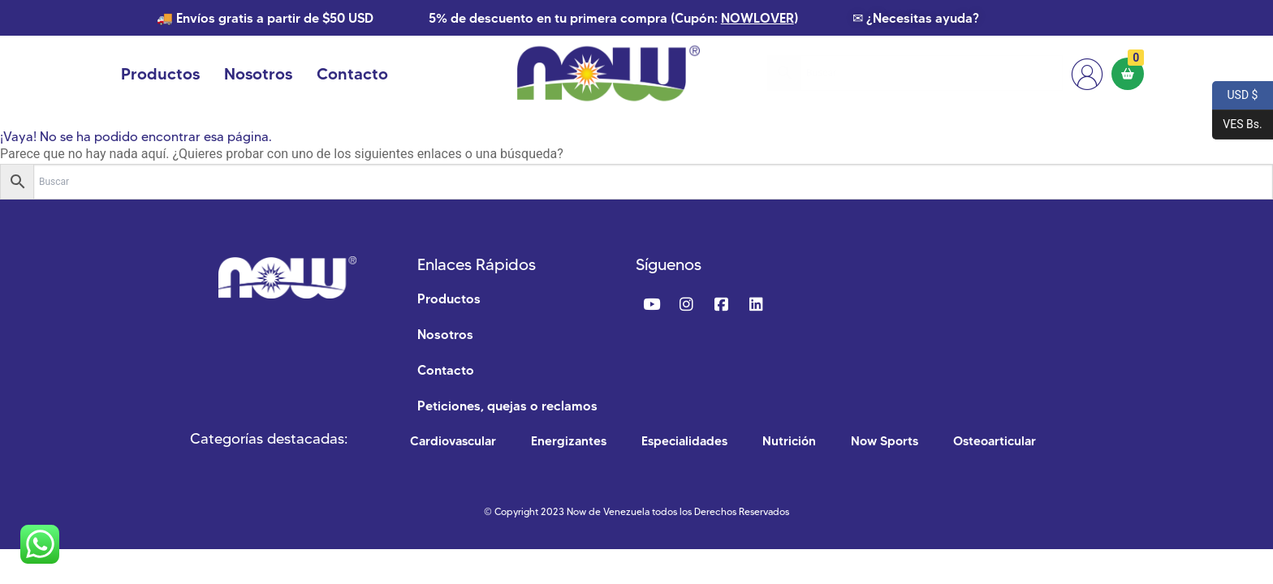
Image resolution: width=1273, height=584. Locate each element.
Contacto (352, 74)
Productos (160, 74)
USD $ (1235, 95)
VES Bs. (1237, 125)
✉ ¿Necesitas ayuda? (915, 18)
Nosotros (258, 74)
